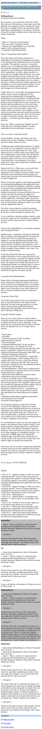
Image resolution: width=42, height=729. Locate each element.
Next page (7, 723)
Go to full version (7, 727)
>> (8, 12)
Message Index (8, 719)
